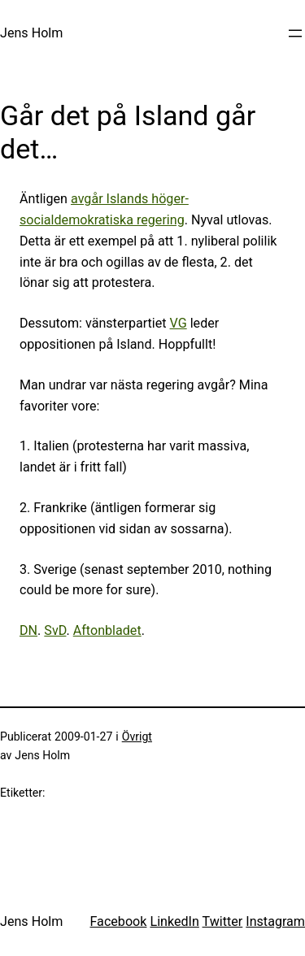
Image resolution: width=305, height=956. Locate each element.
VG (178, 323)
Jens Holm (31, 33)
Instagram (275, 921)
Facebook (117, 921)
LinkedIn (174, 921)
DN (28, 630)
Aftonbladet (107, 630)
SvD (55, 630)
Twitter (223, 921)
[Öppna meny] (295, 33)
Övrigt (137, 736)
